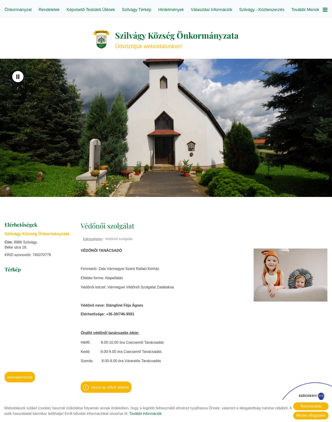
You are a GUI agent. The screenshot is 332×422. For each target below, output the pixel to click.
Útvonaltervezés (20, 375)
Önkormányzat (18, 9)
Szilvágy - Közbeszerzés (261, 9)
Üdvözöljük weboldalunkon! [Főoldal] (177, 37)
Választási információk (211, 9)
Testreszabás (311, 406)
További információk (145, 414)
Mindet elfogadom (311, 415)
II (18, 74)
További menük (309, 9)
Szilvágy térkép (136, 9)
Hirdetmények (171, 9)
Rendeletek (49, 9)
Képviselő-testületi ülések (91, 9)
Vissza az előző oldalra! (110, 385)
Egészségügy (92, 236)
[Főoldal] (101, 37)
